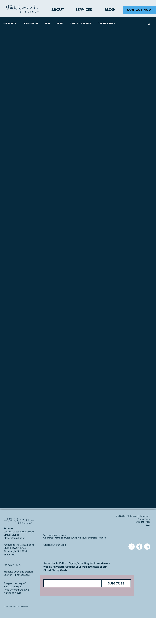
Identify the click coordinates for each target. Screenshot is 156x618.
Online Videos (106, 23)
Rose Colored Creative (16, 589)
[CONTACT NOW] (139, 10)
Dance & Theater (80, 23)
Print (60, 23)
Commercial (31, 23)
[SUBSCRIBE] (116, 583)
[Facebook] (139, 546)
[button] (148, 24)
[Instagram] (131, 546)
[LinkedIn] (147, 546)
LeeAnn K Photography (17, 574)
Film (47, 23)
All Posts (9, 23)
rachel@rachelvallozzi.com (19, 544)
